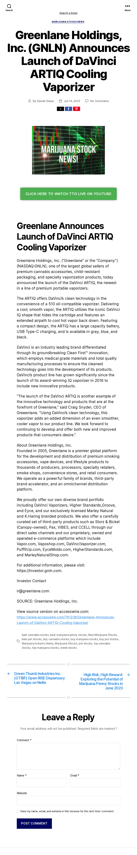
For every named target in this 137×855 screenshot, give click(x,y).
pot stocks (82, 616)
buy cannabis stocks (48, 611)
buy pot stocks (98, 611)
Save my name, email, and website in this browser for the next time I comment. (65, 784)
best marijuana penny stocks (66, 607)
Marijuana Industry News (37, 616)
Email (74, 749)
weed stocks (51, 620)
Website (22, 766)
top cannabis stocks (102, 616)
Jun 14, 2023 (72, 101)
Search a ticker (68, 12)
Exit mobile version (68, 850)
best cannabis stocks (34, 607)
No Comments (99, 101)
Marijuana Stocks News (68, 22)
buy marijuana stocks (75, 611)
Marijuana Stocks (64, 616)
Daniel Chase (45, 101)
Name (21, 749)
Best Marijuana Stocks (99, 607)
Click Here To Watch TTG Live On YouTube (69, 194)
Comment (24, 714)
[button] (60, 109)
